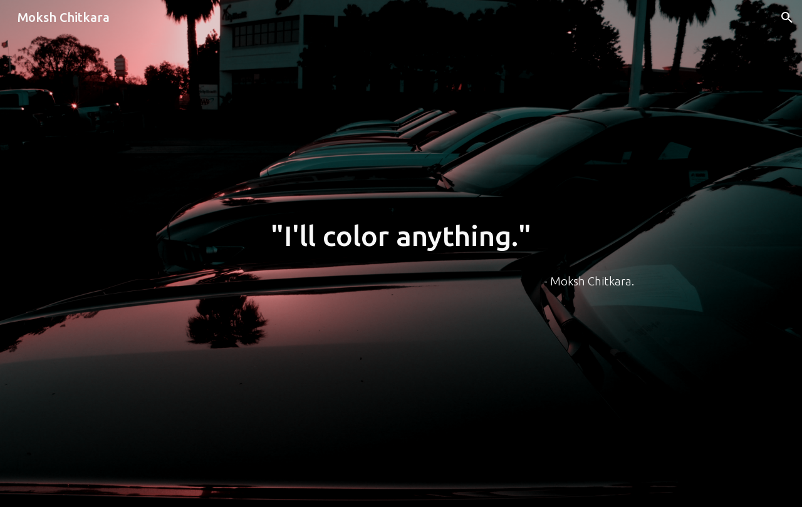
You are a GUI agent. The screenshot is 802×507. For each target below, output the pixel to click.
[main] (401, 236)
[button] (787, 18)
